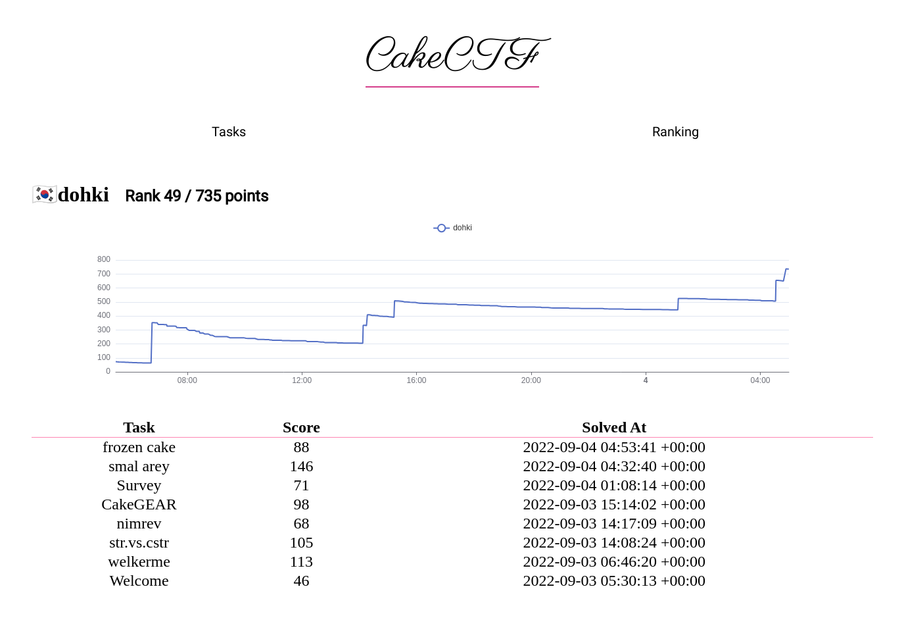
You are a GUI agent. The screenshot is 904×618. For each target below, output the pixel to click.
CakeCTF (452, 57)
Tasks (229, 132)
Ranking (675, 132)
